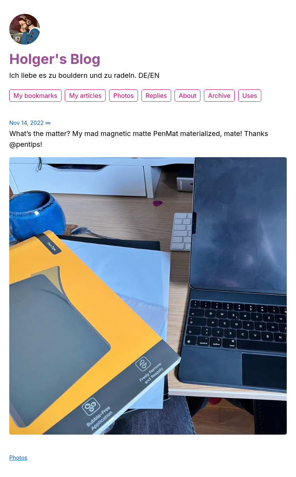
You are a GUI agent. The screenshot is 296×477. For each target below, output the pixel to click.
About (188, 95)
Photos (123, 95)
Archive (219, 95)
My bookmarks (35, 95)
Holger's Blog (55, 58)
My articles (85, 95)
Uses (249, 95)
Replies (156, 95)
